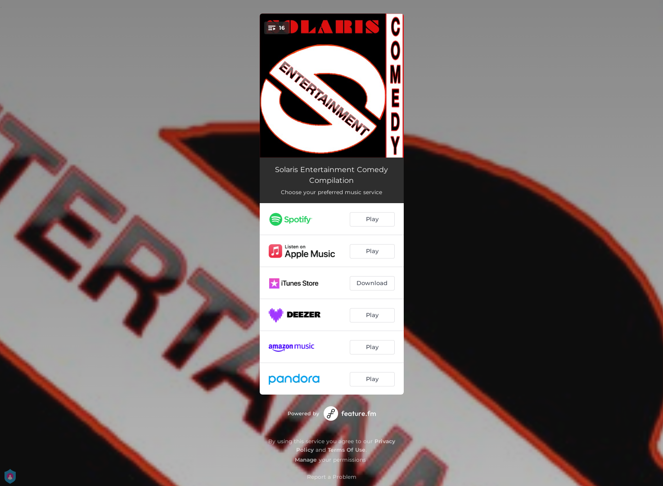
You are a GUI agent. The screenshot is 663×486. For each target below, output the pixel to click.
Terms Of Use (346, 449)
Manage (306, 459)
